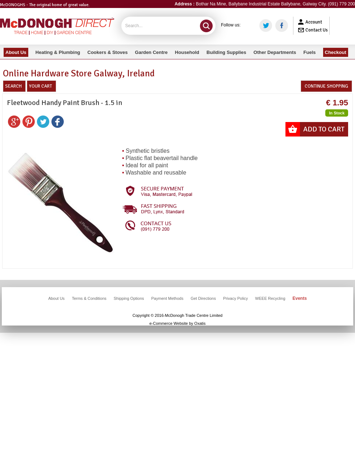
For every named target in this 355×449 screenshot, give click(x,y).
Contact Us (316, 30)
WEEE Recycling (270, 298)
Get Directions (203, 298)
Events (300, 298)
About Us (56, 298)
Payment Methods (167, 298)
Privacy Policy (235, 298)
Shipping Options (129, 298)
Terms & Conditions (89, 298)
